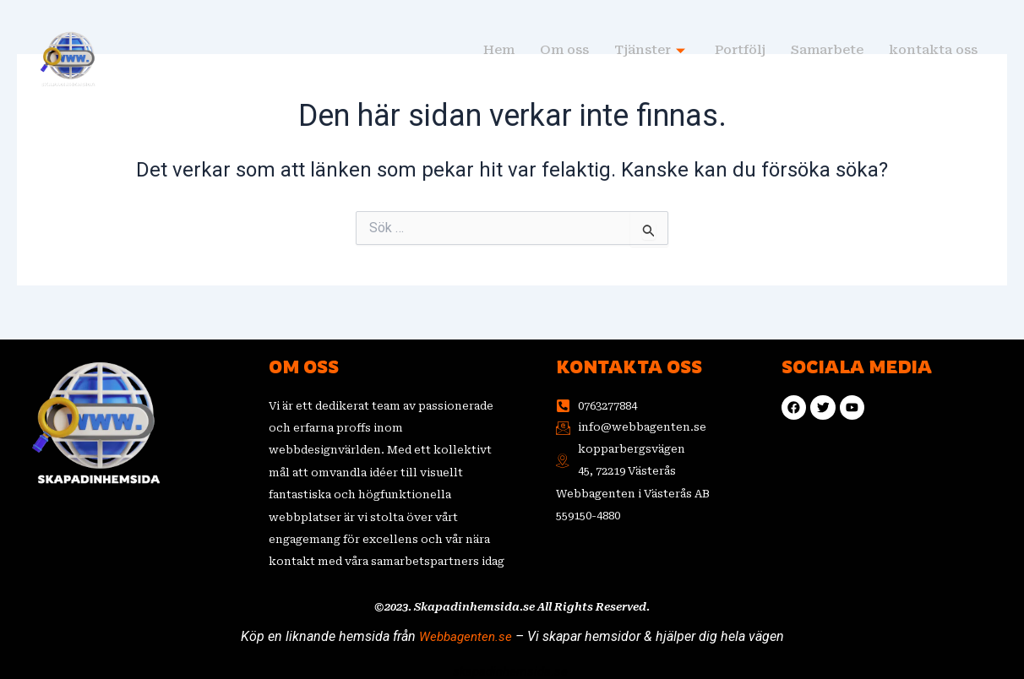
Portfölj (740, 50)
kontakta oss (933, 50)
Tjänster (651, 50)
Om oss (564, 50)
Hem (499, 50)
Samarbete (827, 50)
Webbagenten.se (466, 635)
